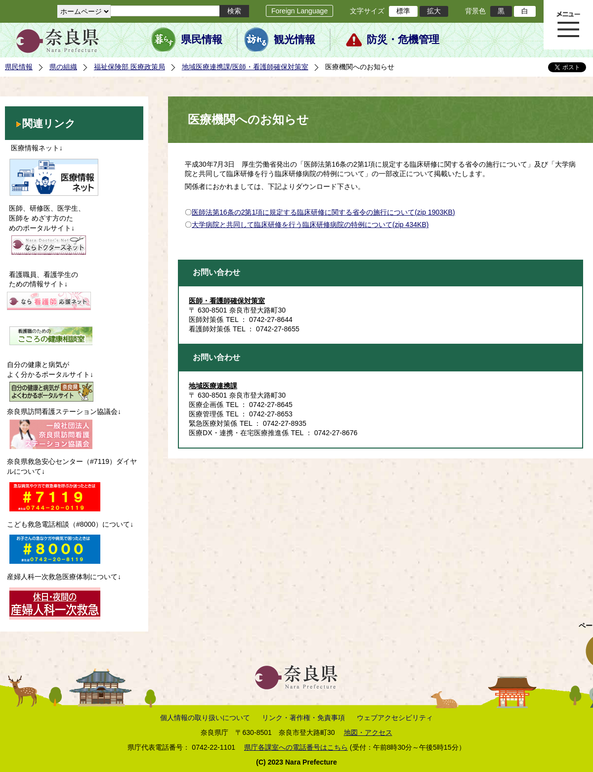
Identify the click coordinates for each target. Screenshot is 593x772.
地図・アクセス (368, 732)
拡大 (434, 11)
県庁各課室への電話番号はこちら (296, 747)
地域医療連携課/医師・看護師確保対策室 (245, 67)
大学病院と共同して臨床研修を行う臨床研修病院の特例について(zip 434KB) (310, 224)
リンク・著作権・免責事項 (303, 718)
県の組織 (63, 67)
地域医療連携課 (213, 386)
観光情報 (294, 39)
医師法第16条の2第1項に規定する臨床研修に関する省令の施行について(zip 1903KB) (323, 212)
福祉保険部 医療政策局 (129, 67)
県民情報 (201, 39)
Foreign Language (299, 11)
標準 (403, 11)
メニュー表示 (568, 24)
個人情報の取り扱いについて (205, 718)
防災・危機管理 (403, 39)
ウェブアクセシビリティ (395, 718)
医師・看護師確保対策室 (227, 301)
